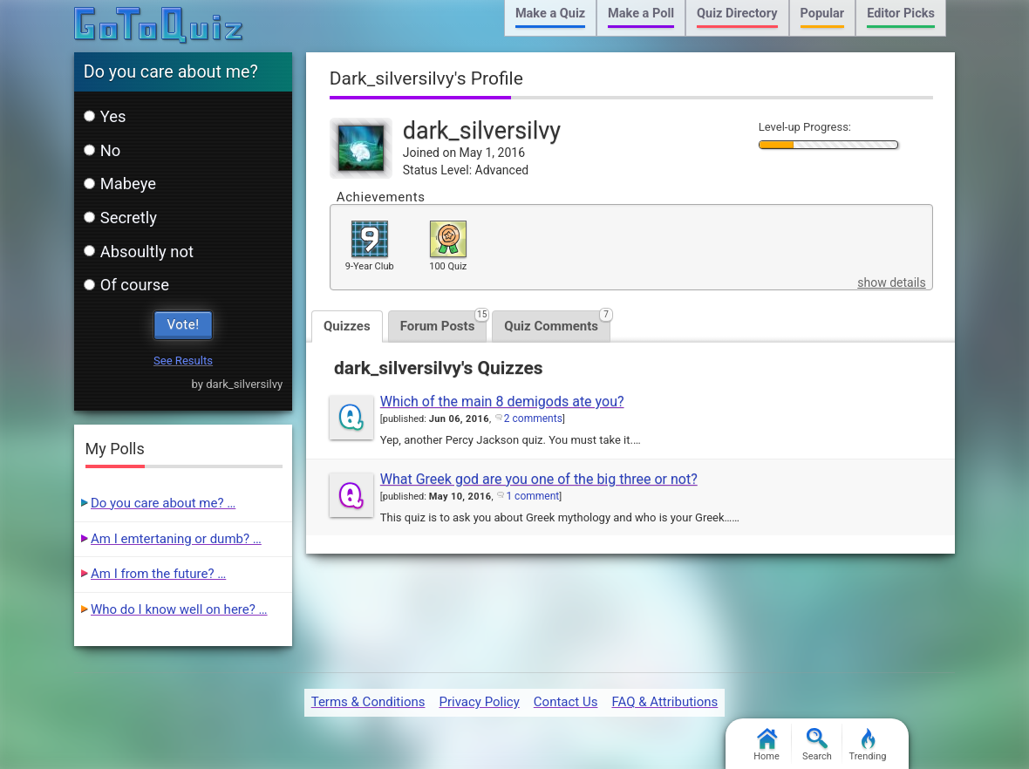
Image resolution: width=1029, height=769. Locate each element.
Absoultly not (139, 251)
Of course (126, 285)
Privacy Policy (479, 702)
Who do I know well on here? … (179, 609)
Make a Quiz (550, 13)
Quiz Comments (557, 322)
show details (891, 282)
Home (766, 745)
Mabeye (120, 183)
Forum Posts (443, 322)
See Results (183, 360)
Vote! (183, 324)
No (102, 150)
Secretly (120, 217)
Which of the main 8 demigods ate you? (502, 401)
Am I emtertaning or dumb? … (176, 539)
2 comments (533, 418)
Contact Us (566, 702)
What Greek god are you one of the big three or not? (539, 479)
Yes (105, 116)
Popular (823, 13)
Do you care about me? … (163, 503)
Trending (868, 745)
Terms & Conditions (368, 702)
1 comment (532, 496)
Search (817, 745)
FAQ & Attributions (664, 702)
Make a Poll (641, 13)
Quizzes (347, 326)
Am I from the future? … (158, 574)
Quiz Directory (737, 13)
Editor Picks (901, 13)
